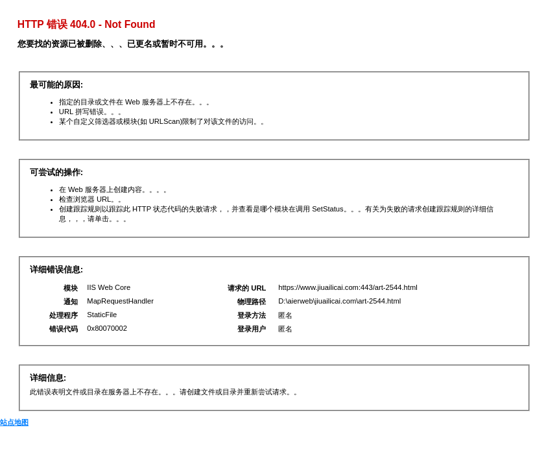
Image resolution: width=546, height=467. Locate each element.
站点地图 (14, 422)
